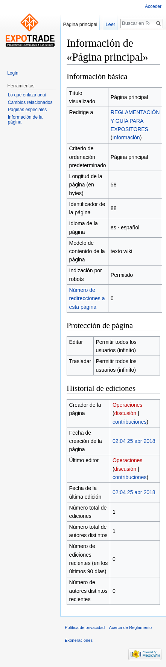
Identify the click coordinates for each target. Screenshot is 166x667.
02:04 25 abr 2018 (134, 441)
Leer (110, 24)
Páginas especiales (27, 109)
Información (126, 137)
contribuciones (129, 422)
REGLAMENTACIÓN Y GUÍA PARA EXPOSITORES (135, 120)
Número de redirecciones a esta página (87, 298)
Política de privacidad (85, 627)
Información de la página (25, 119)
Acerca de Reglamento (130, 627)
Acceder (153, 6)
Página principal (80, 24)
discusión (125, 413)
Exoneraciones (79, 640)
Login (12, 73)
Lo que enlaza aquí (27, 95)
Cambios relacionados (30, 102)
